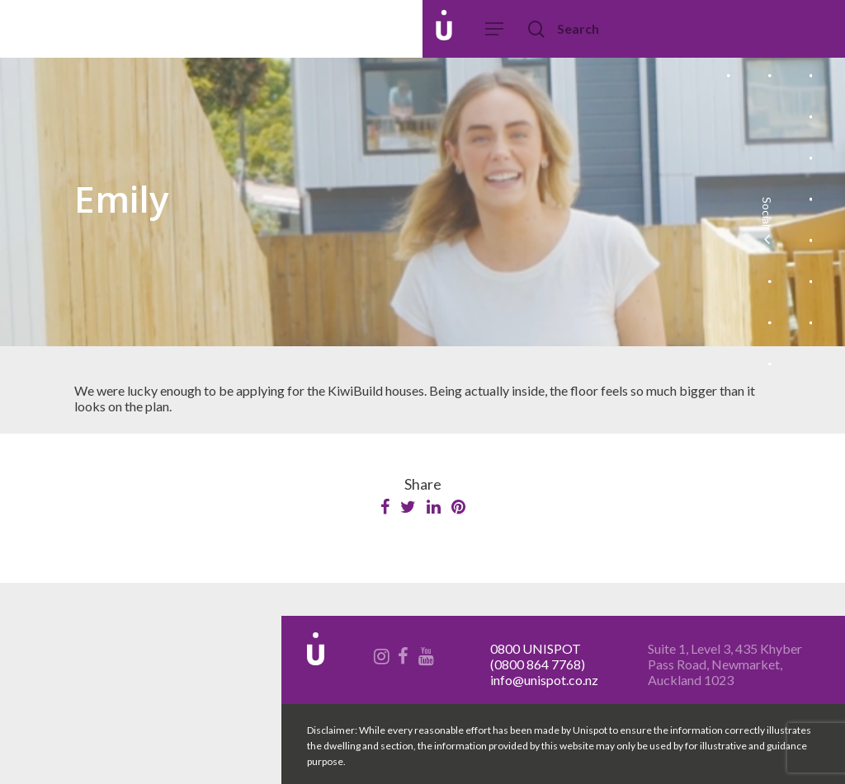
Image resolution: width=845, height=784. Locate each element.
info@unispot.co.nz (544, 680)
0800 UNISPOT (535, 648)
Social (766, 222)
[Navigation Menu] (495, 29)
